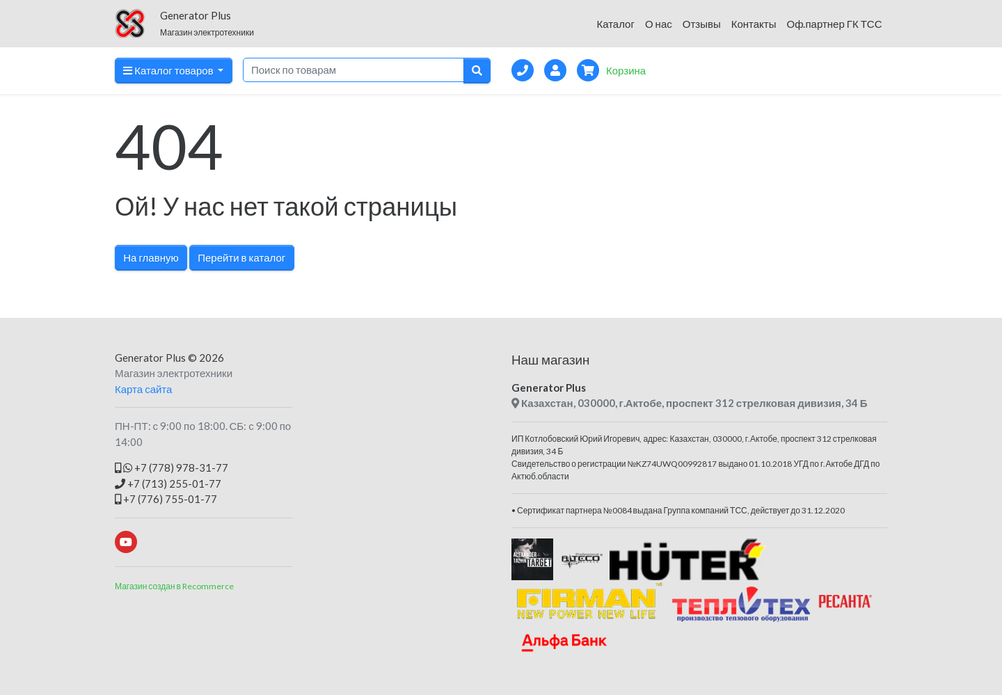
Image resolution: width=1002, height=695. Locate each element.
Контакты (754, 23)
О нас (658, 23)
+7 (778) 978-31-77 (171, 467)
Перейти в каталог (241, 257)
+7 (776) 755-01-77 (166, 499)
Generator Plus (150, 357)
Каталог (615, 23)
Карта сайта (143, 389)
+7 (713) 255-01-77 (168, 483)
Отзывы (702, 23)
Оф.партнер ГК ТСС (834, 23)
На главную (150, 257)
